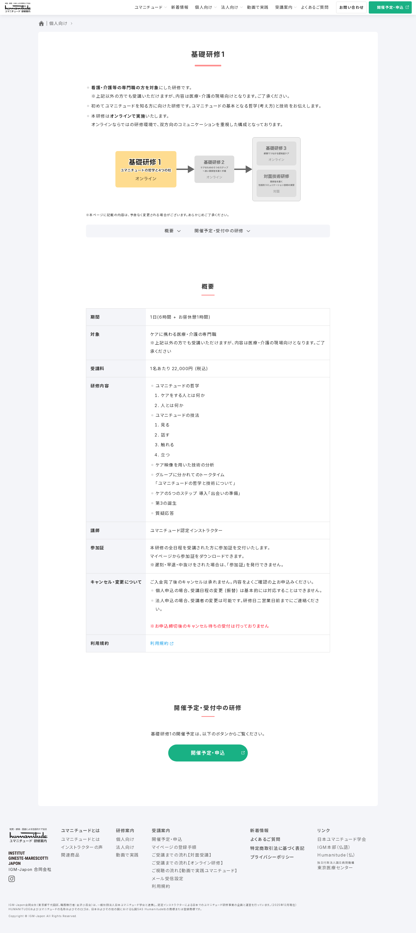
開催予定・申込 (390, 7)
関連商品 (70, 855)
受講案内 (284, 7)
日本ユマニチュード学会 (341, 839)
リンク (323, 830)
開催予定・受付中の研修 (219, 230)
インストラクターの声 (82, 847)
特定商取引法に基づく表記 (277, 848)
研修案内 (125, 830)
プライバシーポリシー (272, 857)
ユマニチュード (149, 7)
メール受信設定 (168, 878)
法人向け (230, 7)
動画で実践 (258, 7)
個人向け (204, 7)
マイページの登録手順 (174, 847)
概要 (169, 230)
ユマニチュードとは (80, 830)
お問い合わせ (351, 7)
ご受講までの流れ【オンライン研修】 (187, 863)
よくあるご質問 (315, 7)
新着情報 (180, 7)
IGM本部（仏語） (334, 847)
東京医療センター (335, 867)
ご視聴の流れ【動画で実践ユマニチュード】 (194, 870)
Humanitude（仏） (336, 855)
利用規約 (159, 643)
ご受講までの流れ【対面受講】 (181, 855)
